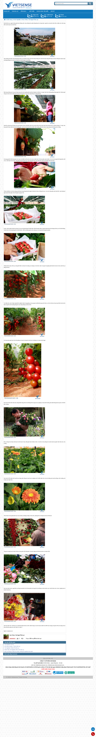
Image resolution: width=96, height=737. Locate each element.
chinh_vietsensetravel (45, 16)
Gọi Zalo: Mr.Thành (57, 15)
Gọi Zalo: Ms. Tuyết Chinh (42, 15)
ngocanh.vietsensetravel (31, 16)
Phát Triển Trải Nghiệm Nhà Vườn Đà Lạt (14, 649)
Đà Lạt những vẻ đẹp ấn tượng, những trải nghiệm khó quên (19, 651)
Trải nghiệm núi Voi (9, 644)
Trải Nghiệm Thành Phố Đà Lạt (12, 648)
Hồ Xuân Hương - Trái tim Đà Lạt (12, 646)
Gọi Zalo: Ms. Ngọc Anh (29, 15)
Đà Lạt (21, 58)
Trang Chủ (22, 5)
